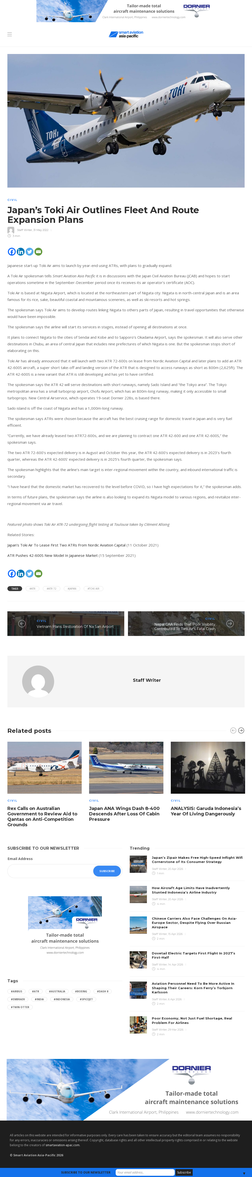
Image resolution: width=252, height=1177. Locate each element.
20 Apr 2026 (175, 869)
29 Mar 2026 (175, 1029)
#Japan (72, 588)
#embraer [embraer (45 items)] (18, 999)
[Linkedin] (21, 252)
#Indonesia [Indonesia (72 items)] (62, 999)
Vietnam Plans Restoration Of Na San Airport (75, 626)
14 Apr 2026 (175, 964)
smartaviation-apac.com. (63, 1145)
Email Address (20, 858)
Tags (14, 588)
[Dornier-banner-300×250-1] (65, 926)
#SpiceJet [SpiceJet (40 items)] (86, 999)
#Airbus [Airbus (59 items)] (16, 991)
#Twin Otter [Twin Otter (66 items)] (20, 1007)
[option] (44, 785)
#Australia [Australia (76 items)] (57, 991)
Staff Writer (24, 230)
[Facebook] (12, 252)
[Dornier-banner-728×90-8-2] (126, 10)
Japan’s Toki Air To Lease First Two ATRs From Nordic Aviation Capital (66, 545)
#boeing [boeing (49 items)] (81, 991)
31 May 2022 (40, 230)
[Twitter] (29, 252)
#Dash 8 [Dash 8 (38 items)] (102, 991)
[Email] (38, 252)
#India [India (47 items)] (39, 999)
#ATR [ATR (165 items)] (35, 991)
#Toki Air (93, 588)
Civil (12, 200)
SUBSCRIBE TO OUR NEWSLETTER (85, 1172)
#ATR (32, 588)
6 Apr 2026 (175, 999)
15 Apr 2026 (175, 934)
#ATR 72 (51, 588)
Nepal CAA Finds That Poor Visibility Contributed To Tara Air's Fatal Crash (184, 626)
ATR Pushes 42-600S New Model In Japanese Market (52, 555)
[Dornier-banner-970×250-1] (126, 1089)
